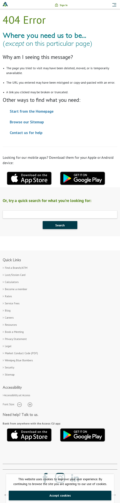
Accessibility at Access (17, 395)
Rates (8, 296)
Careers (9, 317)
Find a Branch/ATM (16, 267)
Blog (7, 310)
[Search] (60, 214)
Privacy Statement (16, 339)
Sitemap (10, 374)
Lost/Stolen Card (15, 275)
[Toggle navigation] (114, 4)
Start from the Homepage (32, 111)
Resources (11, 324)
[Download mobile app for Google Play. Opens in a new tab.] (82, 178)
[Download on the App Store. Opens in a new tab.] (29, 434)
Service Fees (12, 303)
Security (9, 367)
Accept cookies (60, 495)
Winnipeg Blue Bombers (19, 360)
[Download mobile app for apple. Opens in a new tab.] (29, 178)
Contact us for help (26, 132)
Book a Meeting (14, 332)
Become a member (16, 289)
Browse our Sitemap (27, 121)
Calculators (12, 282)
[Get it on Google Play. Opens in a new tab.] (82, 434)
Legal (8, 346)
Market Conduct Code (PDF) (21, 353)
